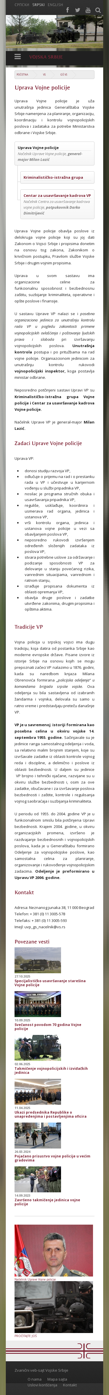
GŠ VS (63, 74)
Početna (22, 74)
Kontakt (70, 1385)
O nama (35, 1379)
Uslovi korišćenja (42, 1385)
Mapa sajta (57, 1379)
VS (44, 74)
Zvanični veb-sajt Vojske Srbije (41, 1370)
